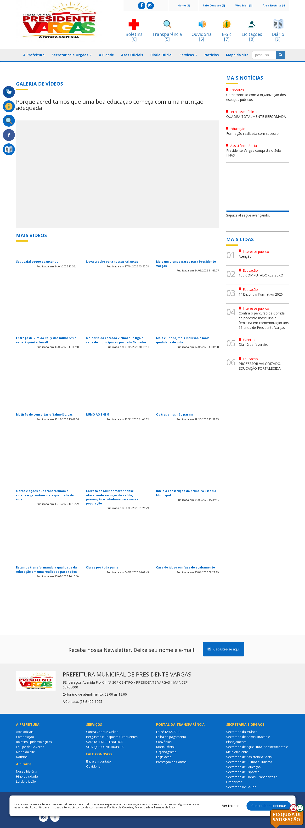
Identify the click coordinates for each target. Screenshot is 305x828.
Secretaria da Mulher (241, 732)
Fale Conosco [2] (214, 5)
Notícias (211, 55)
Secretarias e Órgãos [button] (72, 55)
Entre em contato (98, 761)
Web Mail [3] (243, 5)
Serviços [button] (188, 55)
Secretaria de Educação (243, 767)
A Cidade (106, 55)
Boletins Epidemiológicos (34, 742)
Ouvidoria (93, 766)
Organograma (166, 752)
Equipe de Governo (30, 747)
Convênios (164, 742)
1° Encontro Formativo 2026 (261, 294)
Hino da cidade (27, 776)
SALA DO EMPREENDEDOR (104, 742)
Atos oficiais (25, 732)
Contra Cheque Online (102, 732)
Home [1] (184, 5)
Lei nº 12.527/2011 (168, 732)
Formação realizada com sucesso (252, 133)
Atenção (245, 256)
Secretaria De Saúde (241, 787)
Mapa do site (237, 55)
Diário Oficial (161, 55)
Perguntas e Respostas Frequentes (112, 737)
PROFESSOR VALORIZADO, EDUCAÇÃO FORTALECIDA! (260, 366)
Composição (25, 737)
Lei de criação (26, 781)
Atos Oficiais (132, 55)
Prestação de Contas (171, 762)
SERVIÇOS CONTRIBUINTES (105, 747)
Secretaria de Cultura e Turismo (249, 762)
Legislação (163, 757)
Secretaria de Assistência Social (249, 757)
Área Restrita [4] (274, 5)
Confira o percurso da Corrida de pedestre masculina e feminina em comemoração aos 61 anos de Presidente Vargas (264, 320)
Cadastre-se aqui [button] (223, 649)
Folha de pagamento (171, 737)
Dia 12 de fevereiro (253, 344)
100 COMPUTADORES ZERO (261, 275)
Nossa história (26, 771)
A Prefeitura (34, 55)
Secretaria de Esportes (243, 772)
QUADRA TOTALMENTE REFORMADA (256, 116)
